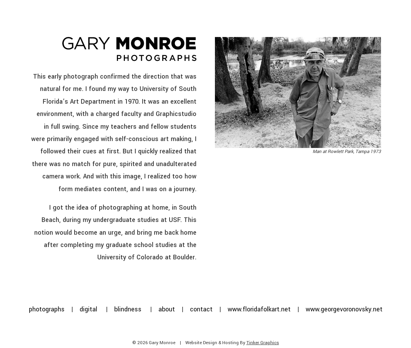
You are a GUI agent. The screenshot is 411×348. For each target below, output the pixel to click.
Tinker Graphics (262, 343)
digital (88, 309)
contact (201, 309)
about (166, 309)
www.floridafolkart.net (259, 309)
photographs (47, 309)
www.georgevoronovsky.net (344, 309)
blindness (127, 309)
